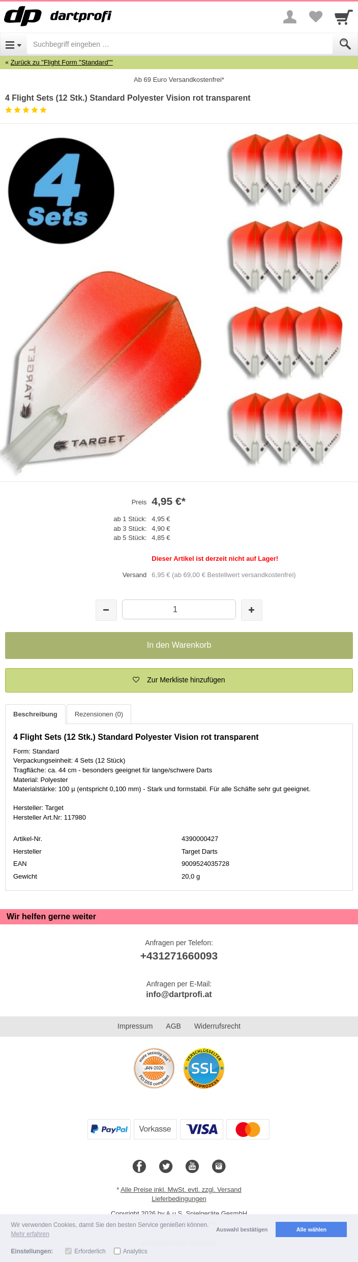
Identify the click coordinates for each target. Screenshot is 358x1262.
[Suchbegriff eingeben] (180, 44)
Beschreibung (35, 714)
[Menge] (179, 609)
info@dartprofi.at (179, 994)
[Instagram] (218, 1167)
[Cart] (344, 17)
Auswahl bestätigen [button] (241, 1229)
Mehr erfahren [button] (30, 1234)
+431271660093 (179, 955)
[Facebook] (139, 1167)
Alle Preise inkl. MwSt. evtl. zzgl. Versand (181, 1189)
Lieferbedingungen (179, 1199)
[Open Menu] (13, 44)
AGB (173, 1026)
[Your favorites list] (315, 17)
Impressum (135, 1026)
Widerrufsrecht (217, 1026)
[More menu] (290, 17)
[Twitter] (166, 1167)
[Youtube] (192, 1167)
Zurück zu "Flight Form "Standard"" (62, 62)
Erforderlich (89, 1251)
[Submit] (345, 44)
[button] (179, 680)
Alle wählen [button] (311, 1229)
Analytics (135, 1251)
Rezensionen (99, 714)
